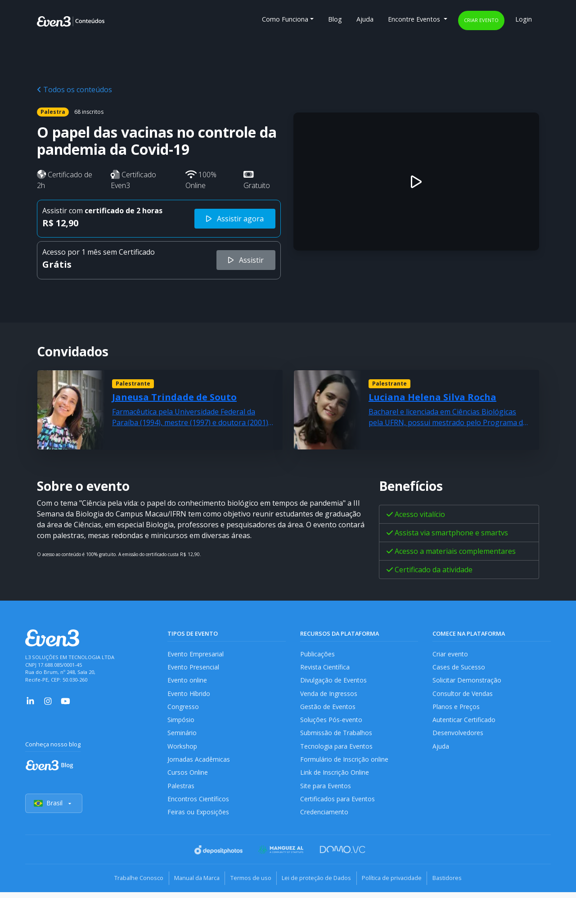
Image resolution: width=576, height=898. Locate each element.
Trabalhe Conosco (128, 884)
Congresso (183, 709)
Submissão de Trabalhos (337, 736)
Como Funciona (285, 19)
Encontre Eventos (415, 19)
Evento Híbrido (189, 695)
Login (523, 19)
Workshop (182, 750)
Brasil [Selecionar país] (54, 810)
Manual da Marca (190, 884)
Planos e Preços (456, 709)
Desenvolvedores (458, 736)
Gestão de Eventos (328, 709)
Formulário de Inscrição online (344, 763)
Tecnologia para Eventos (337, 750)
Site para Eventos (326, 791)
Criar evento (481, 20)
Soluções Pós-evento (331, 722)
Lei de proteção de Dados (318, 884)
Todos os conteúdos (74, 89)
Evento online (187, 681)
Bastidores (457, 884)
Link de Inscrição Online (334, 777)
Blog (335, 19)
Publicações (317, 654)
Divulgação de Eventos (334, 681)
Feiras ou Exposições (198, 819)
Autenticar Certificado (464, 722)
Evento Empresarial (196, 654)
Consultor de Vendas (463, 695)
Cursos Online (187, 777)
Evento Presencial (193, 668)
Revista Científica (325, 668)
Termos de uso (248, 884)
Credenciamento (324, 819)
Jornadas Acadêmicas (199, 763)
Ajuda (365, 19)
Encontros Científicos (198, 805)
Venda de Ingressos (329, 695)
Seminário (182, 736)
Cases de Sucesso (459, 668)
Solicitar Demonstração (467, 681)
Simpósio (181, 722)
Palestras (181, 791)
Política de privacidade (398, 884)
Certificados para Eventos (338, 805)
